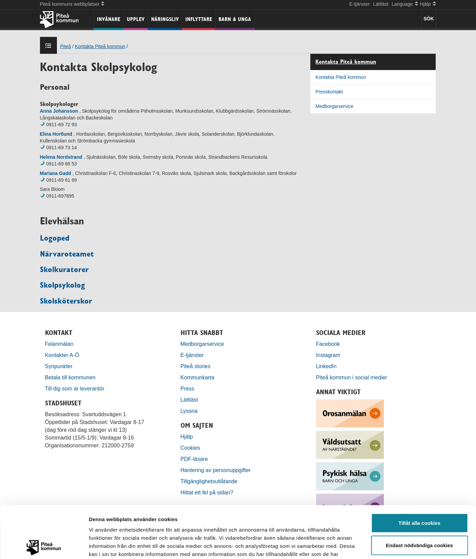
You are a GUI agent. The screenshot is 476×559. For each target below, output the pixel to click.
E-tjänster (359, 4)
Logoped (54, 238)
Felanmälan (59, 344)
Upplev (136, 19)
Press (187, 388)
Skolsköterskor (66, 301)
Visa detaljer (368, 546)
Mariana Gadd (55, 173)
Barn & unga (235, 19)
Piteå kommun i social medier (351, 377)
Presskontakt (329, 91)
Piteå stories (196, 366)
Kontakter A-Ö (62, 355)
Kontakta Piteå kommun (100, 46)
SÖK (428, 18)
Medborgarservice (334, 106)
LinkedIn (326, 366)
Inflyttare (198, 19)
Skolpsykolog (62, 285)
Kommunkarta (197, 377)
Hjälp (187, 436)
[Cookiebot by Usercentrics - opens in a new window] (44, 546)
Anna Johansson (60, 111)
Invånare (108, 19)
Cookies (190, 448)
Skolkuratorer (64, 269)
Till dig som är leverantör (75, 388)
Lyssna (189, 411)
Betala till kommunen (70, 377)
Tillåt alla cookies (419, 471)
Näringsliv (165, 19)
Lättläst (380, 4)
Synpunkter (59, 366)
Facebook (328, 344)
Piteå (65, 46)
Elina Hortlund (56, 134)
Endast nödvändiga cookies (419, 493)
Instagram (328, 355)
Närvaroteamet (67, 254)
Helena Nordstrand (61, 157)
